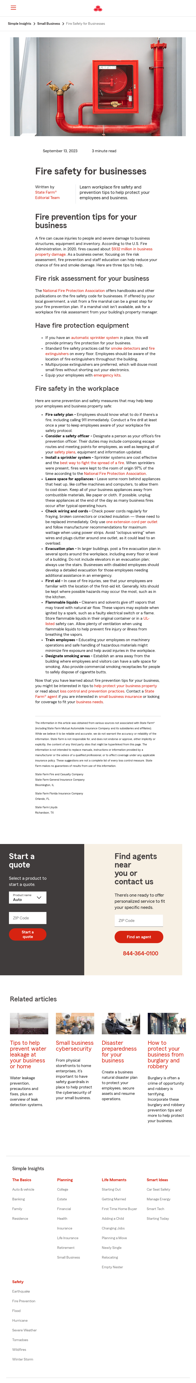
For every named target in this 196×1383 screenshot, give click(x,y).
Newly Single (111, 1248)
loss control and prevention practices (92, 691)
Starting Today (158, 1219)
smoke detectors (125, 348)
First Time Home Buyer (119, 1209)
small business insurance (120, 697)
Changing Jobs (113, 1228)
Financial (64, 1209)
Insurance (64, 1228)
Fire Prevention (23, 1301)
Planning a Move (114, 1238)
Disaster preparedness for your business (119, 1051)
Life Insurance (67, 1238)
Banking (18, 1199)
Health (62, 1219)
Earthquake (21, 1291)
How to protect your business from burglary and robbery (166, 1054)
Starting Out (111, 1189)
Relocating (110, 1257)
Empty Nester (112, 1267)
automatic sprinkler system (95, 338)
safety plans (64, 452)
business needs (89, 702)
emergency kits (107, 375)
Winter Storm (22, 1359)
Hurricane (20, 1320)
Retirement (66, 1248)
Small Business (68, 1257)
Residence (20, 1219)
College (62, 1189)
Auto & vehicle (23, 1189)
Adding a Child (113, 1219)
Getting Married (114, 1199)
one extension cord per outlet (131, 522)
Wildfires (19, 1350)
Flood (16, 1311)
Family (17, 1209)
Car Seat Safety (158, 1189)
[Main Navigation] (13, 7)
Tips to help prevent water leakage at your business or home (28, 1054)
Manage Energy (158, 1199)
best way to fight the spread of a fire (92, 463)
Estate (62, 1199)
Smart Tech (155, 1209)
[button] (187, 8)
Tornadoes (20, 1340)
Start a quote (28, 934)
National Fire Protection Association (74, 291)
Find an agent (139, 937)
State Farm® (47, 195)
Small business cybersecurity (75, 1046)
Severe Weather (24, 1330)
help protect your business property (125, 686)
